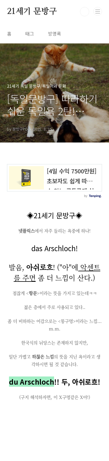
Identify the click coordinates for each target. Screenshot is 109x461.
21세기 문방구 (32, 12)
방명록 (54, 33)
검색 (84, 11)
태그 (29, 33)
